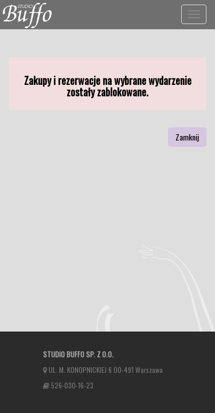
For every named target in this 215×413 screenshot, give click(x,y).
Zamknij (187, 137)
